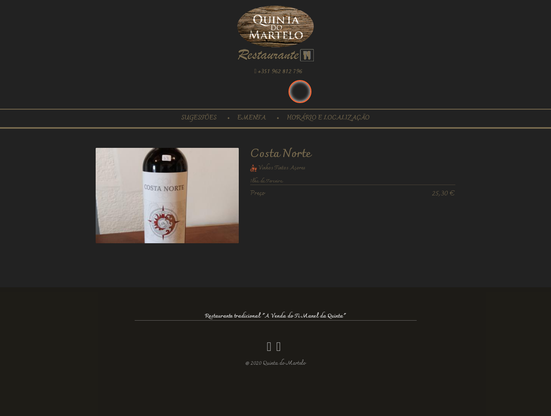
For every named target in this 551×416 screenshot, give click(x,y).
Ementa (251, 118)
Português (300, 91)
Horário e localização (328, 118)
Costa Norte (280, 154)
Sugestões (199, 118)
